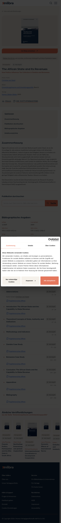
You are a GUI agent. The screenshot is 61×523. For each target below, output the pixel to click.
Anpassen (30, 280)
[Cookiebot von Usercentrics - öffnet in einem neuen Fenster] (50, 239)
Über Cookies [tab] (50, 245)
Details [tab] (30, 245)
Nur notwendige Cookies (11, 280)
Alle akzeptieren (49, 280)
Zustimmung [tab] (10, 245)
